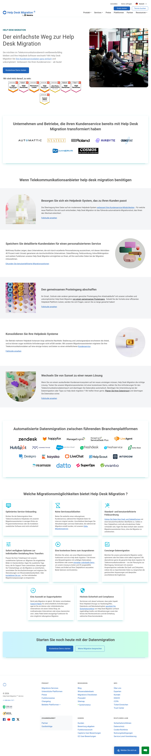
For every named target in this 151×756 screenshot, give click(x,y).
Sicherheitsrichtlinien (122, 723)
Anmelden (113, 4)
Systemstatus (84, 705)
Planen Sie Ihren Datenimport (117, 391)
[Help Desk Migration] (19, 12)
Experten (117, 691)
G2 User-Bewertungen (87, 736)
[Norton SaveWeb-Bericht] (7, 713)
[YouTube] (8, 719)
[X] (17, 719)
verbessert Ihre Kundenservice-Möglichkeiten (115, 207)
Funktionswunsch (85, 730)
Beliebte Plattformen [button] (50, 705)
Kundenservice (84, 346)
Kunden (81, 723)
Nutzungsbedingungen (123, 733)
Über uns (117, 688)
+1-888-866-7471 (8, 700)
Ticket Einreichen (121, 705)
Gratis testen (122, 8)
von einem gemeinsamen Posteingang (89, 299)
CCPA (116, 701)
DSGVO (117, 698)
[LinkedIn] (13, 719)
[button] (87, 12)
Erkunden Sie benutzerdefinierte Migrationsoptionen (27, 264)
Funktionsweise (48, 698)
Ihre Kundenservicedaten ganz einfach (34, 59)
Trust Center (119, 708)
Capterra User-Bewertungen (89, 733)
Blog (80, 688)
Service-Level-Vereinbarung (125, 736)
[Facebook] (4, 719)
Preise (44, 695)
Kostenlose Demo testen (16, 70)
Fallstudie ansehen (49, 218)
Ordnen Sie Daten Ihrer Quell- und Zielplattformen (122, 519)
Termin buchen (140, 8)
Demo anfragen (126, 4)
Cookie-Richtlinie (121, 730)
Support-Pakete (36, 604)
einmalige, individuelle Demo (83, 562)
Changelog (46, 701)
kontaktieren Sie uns (13, 575)
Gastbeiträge (47, 726)
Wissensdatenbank (86, 691)
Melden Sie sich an (126, 750)
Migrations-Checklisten (87, 695)
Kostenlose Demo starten (59, 648)
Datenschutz (119, 726)
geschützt (109, 606)
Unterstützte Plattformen (52, 691)
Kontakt (117, 695)
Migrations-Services (50, 688)
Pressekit (82, 698)
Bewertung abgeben (86, 726)
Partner (45, 723)
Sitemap (81, 701)
